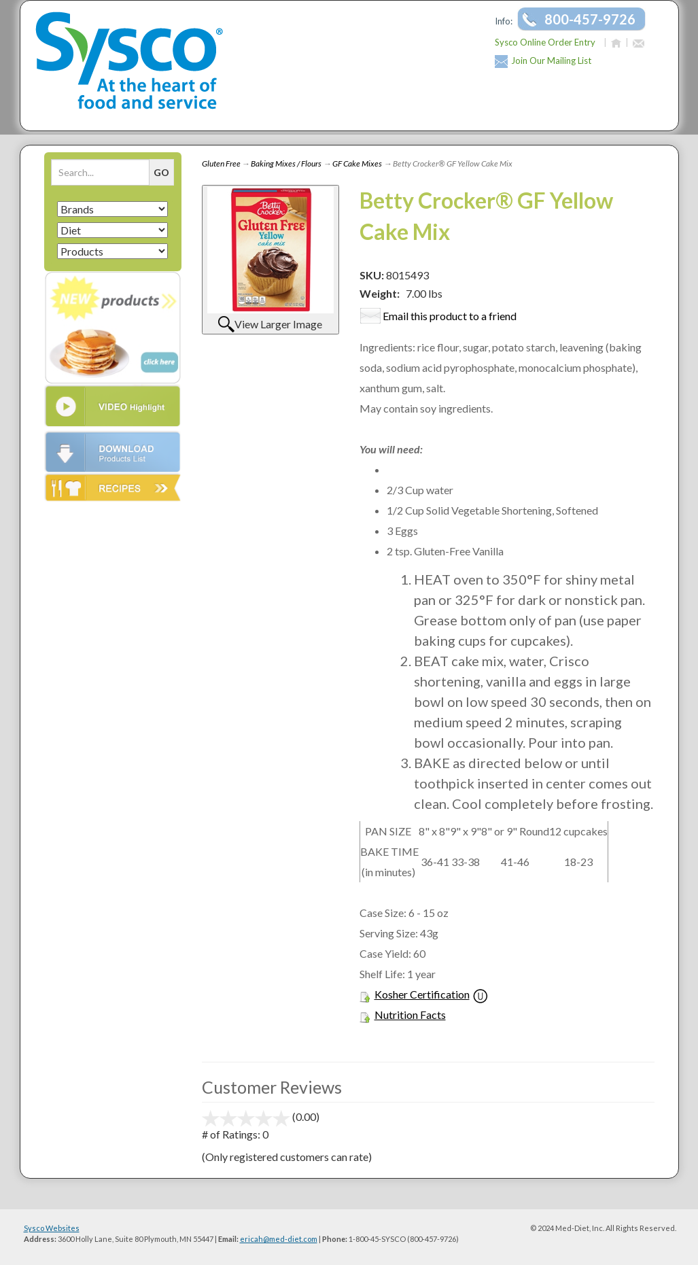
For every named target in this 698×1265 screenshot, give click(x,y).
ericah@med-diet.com (278, 1238)
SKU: (373, 274)
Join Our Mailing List (551, 60)
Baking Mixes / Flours (286, 163)
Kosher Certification (422, 994)
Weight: (380, 293)
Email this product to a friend (450, 315)
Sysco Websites (52, 1228)
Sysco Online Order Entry (545, 42)
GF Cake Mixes (357, 163)
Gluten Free (221, 163)
